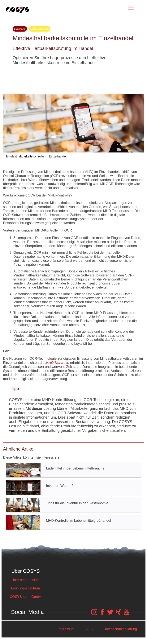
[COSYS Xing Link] (118, 614)
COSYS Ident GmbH (25, 597)
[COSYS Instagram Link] (94, 614)
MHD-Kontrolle (57, 363)
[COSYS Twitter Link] (110, 614)
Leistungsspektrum (25, 588)
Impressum (66, 629)
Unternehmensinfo (25, 580)
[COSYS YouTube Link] (126, 614)
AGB (89, 629)
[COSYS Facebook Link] (102, 614)
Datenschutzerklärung (120, 629)
